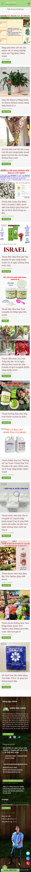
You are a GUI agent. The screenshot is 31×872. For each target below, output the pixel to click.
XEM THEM (6, 808)
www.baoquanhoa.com (12, 772)
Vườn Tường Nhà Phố (7, 804)
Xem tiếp (5, 320)
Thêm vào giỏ (6, 62)
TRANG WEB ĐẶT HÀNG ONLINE (13, 780)
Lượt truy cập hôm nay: (8, 819)
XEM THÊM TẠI (8, 734)
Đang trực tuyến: (6, 816)
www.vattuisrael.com (11, 770)
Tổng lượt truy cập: (7, 821)
